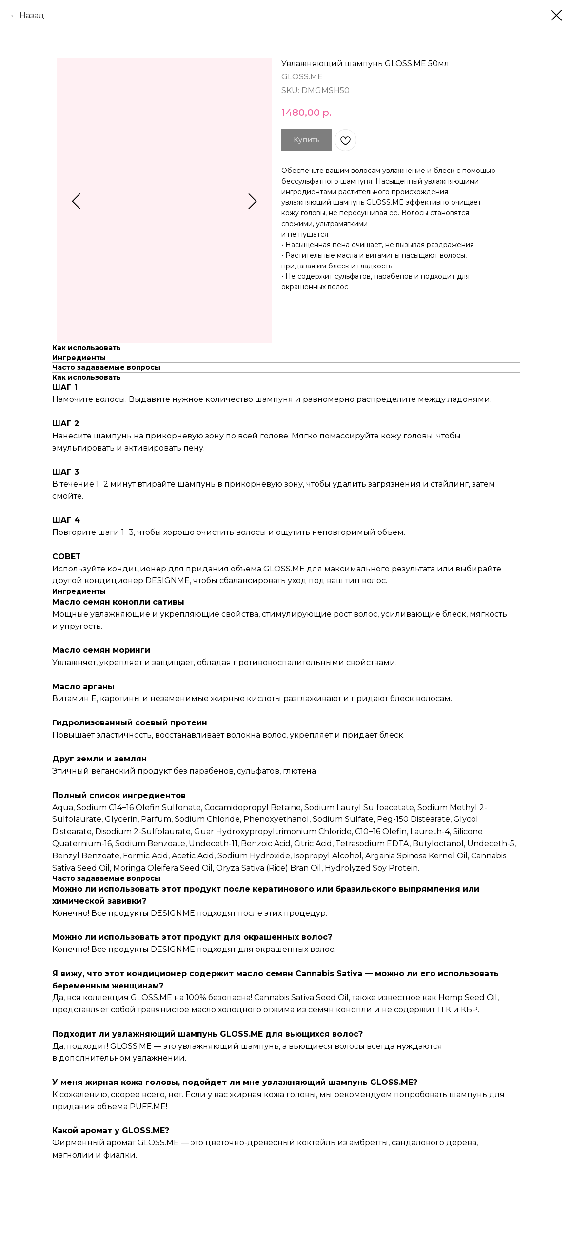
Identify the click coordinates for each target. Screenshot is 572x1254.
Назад (32, 15)
